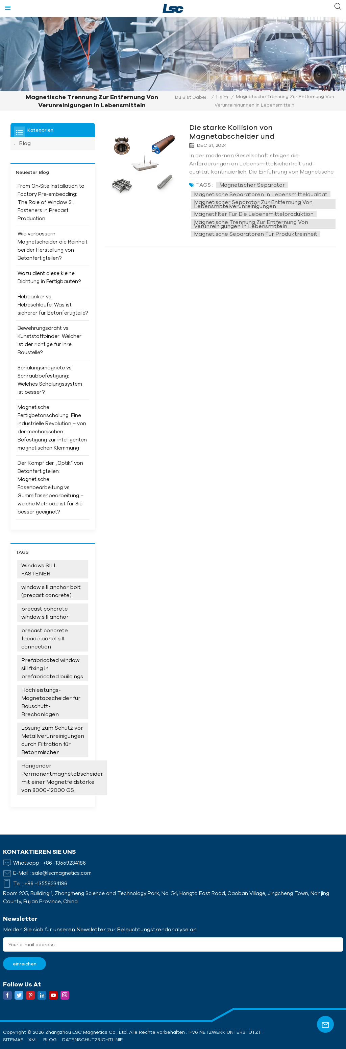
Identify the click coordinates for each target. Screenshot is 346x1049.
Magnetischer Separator (253, 184)
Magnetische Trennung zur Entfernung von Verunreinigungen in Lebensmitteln (252, 224)
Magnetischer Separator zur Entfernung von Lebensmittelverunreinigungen (254, 204)
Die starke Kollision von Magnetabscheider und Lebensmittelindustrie (233, 131)
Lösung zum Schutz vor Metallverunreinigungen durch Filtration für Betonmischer (52, 740)
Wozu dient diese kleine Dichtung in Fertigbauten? (49, 277)
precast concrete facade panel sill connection (44, 638)
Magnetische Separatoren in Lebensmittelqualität (261, 194)
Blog (25, 143)
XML (33, 1039)
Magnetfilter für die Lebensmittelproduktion (255, 214)
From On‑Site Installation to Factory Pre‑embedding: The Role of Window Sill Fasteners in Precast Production (51, 202)
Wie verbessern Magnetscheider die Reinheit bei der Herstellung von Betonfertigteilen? (53, 246)
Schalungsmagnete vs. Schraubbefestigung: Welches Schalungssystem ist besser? (50, 380)
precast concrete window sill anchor (45, 613)
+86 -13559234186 (64, 862)
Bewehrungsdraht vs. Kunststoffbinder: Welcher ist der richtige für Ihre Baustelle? (49, 340)
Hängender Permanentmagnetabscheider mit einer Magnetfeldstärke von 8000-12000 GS (62, 777)
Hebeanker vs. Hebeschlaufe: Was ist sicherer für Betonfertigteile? (53, 305)
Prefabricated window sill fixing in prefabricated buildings (52, 668)
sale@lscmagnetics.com (62, 873)
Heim (222, 96)
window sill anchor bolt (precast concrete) (51, 591)
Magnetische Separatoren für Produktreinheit (256, 233)
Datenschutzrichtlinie (92, 1039)
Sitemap (13, 1039)
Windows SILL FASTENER (39, 569)
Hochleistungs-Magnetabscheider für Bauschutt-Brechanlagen (50, 702)
